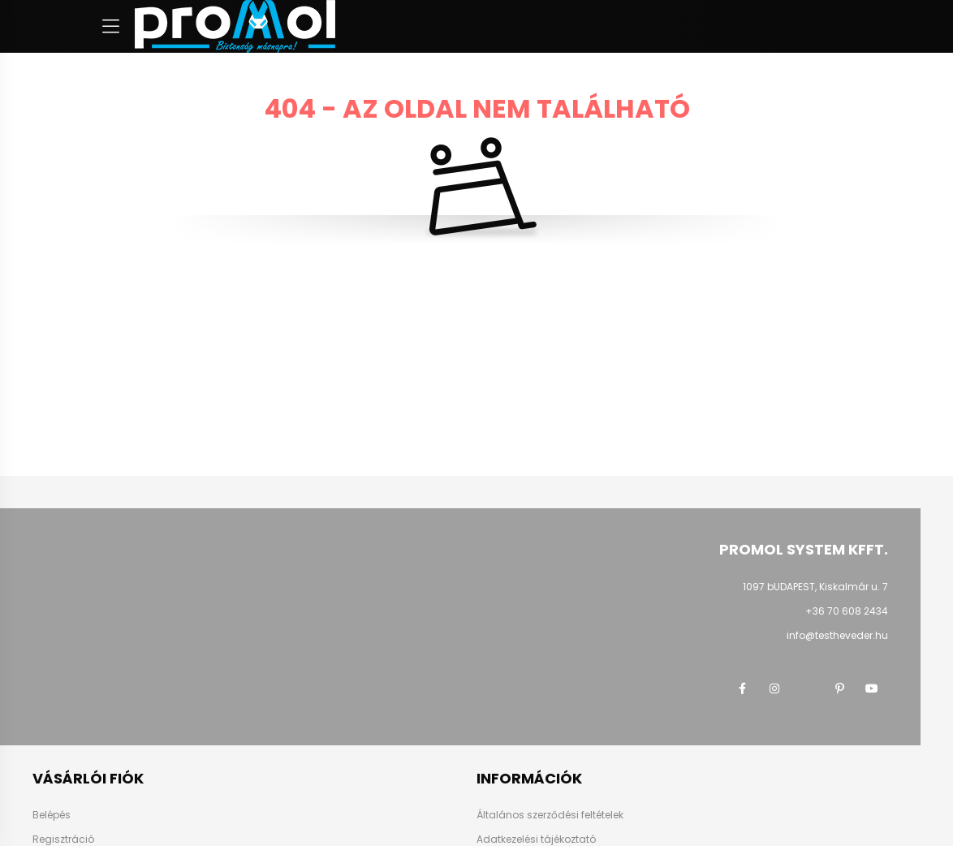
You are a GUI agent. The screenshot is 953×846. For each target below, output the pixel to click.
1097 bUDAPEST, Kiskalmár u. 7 (815, 586)
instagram (774, 688)
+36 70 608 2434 (846, 611)
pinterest (839, 688)
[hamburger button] (110, 27)
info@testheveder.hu (837, 635)
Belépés (51, 815)
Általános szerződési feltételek (549, 815)
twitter (807, 688)
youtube (872, 688)
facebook (742, 688)
